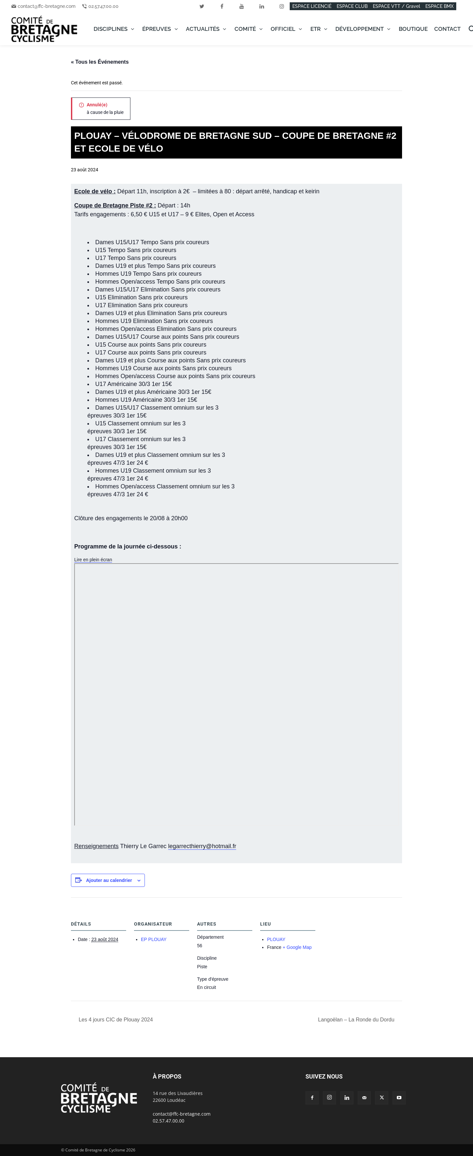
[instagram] (281, 6)
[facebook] (221, 6)
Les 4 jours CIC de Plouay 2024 (115, 1019)
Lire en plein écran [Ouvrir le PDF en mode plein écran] (93, 559)
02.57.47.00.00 (103, 6)
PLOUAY (276, 939)
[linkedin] (261, 6)
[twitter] (201, 6)
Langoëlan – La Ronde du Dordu (357, 1019)
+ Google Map (296, 947)
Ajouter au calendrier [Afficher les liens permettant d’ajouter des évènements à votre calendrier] (109, 880)
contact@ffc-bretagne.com (47, 6)
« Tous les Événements (100, 62)
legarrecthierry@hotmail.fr (202, 846)
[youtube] (241, 6)
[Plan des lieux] (358, 942)
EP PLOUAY (154, 939)
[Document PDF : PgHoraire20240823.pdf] (236, 694)
